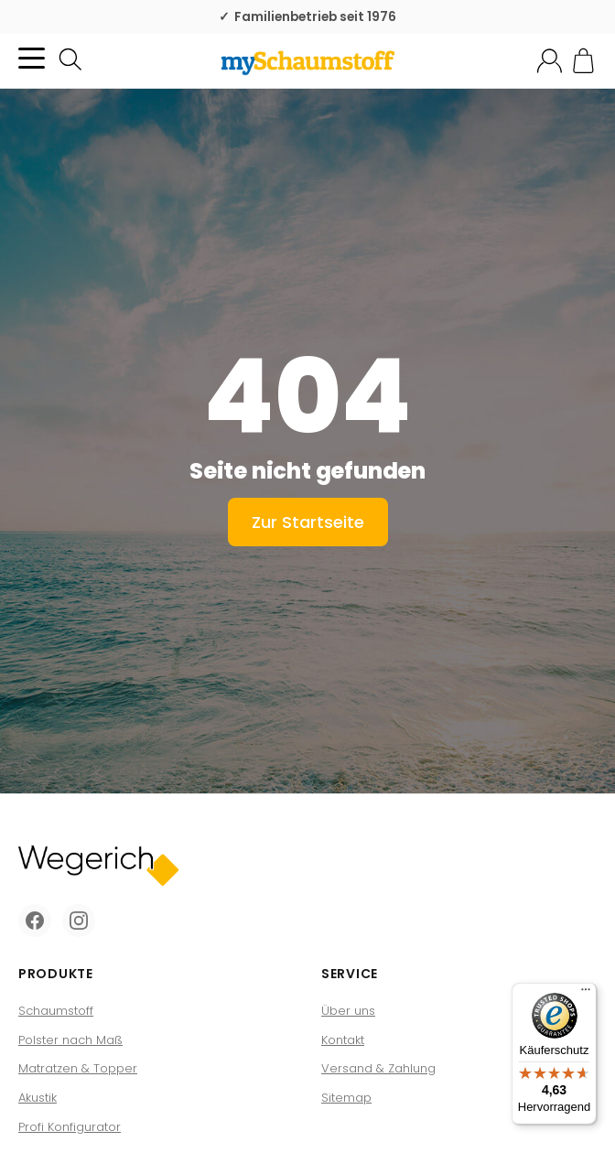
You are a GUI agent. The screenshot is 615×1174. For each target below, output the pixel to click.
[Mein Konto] (549, 61)
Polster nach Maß (70, 1040)
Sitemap (346, 1097)
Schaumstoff (55, 1010)
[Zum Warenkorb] (583, 61)
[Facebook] (34, 920)
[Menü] (586, 994)
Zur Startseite (308, 522)
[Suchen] (70, 59)
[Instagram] (78, 920)
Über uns (348, 1010)
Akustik (37, 1097)
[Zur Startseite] (307, 61)
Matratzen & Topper (77, 1068)
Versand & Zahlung (378, 1068)
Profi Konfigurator (69, 1127)
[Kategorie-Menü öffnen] (31, 58)
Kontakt (342, 1040)
